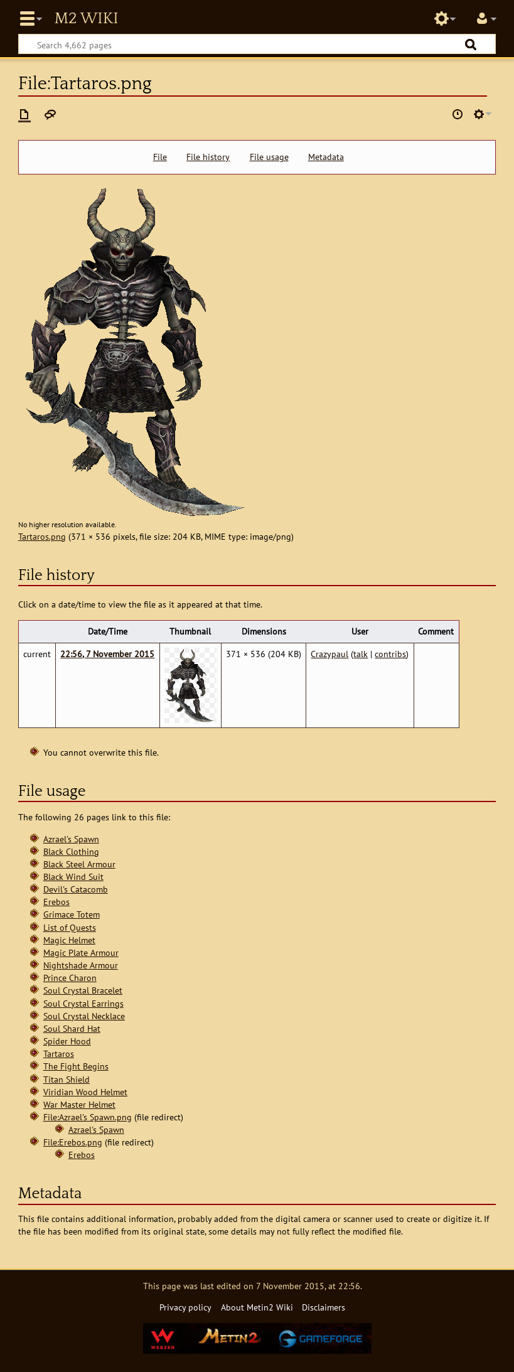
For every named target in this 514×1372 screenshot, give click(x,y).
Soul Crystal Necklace (84, 1016)
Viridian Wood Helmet (85, 1092)
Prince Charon (70, 977)
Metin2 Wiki (86, 19)
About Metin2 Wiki (257, 1307)
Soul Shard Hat (71, 1028)
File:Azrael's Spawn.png (87, 1117)
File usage (269, 157)
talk (360, 654)
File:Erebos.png (72, 1142)
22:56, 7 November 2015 (107, 654)
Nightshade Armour (80, 965)
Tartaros (58, 1053)
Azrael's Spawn (71, 839)
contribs (390, 654)
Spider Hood (67, 1041)
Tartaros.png (42, 536)
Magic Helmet (69, 940)
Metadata (326, 157)
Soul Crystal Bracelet (82, 990)
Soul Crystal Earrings (83, 1003)
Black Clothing (71, 851)
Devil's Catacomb (75, 889)
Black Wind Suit (73, 876)
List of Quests (69, 927)
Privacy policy (185, 1307)
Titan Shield (66, 1079)
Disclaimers (323, 1307)
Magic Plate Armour (81, 952)
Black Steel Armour (79, 864)
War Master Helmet (79, 1104)
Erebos (56, 902)
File (160, 157)
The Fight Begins (76, 1066)
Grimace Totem (71, 914)
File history (208, 157)
